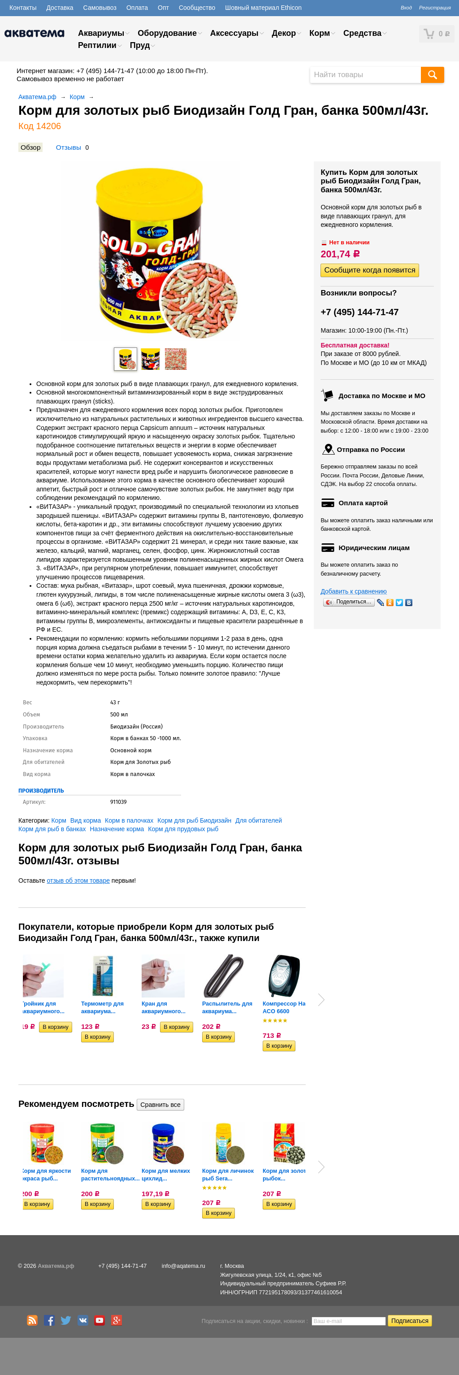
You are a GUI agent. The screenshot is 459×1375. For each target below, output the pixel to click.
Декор (284, 33)
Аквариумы (101, 33)
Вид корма (85, 820)
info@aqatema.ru (183, 1266)
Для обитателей (258, 820)
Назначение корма (117, 829)
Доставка (59, 7)
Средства (362, 33)
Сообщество (197, 7)
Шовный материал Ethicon (263, 7)
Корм (319, 33)
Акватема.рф (37, 96)
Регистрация (435, 7)
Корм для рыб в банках (52, 829)
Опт (163, 7)
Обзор (30, 147)
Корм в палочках (129, 820)
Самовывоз (100, 7)
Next (321, 1000)
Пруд (140, 45)
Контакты (22, 7)
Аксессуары (234, 33)
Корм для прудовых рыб (183, 829)
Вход (406, 7)
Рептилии (97, 45)
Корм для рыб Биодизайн (194, 820)
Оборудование (167, 33)
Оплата (137, 7)
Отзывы (68, 147)
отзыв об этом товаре (78, 880)
